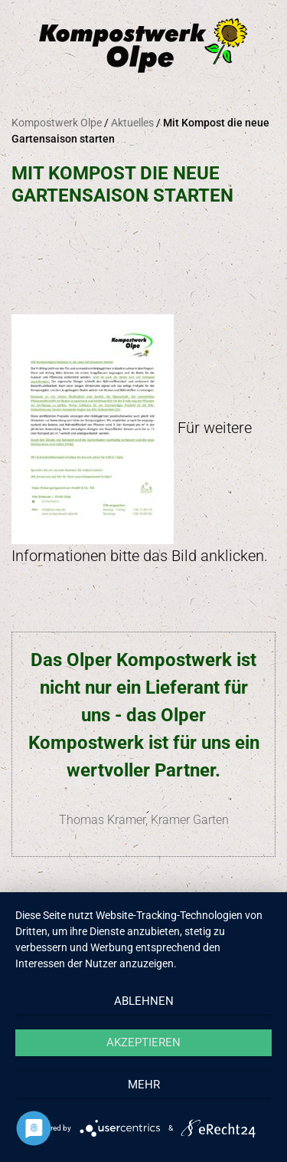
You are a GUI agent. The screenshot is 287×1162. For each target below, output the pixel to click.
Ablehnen (144, 1001)
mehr (144, 1084)
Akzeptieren (143, 1042)
